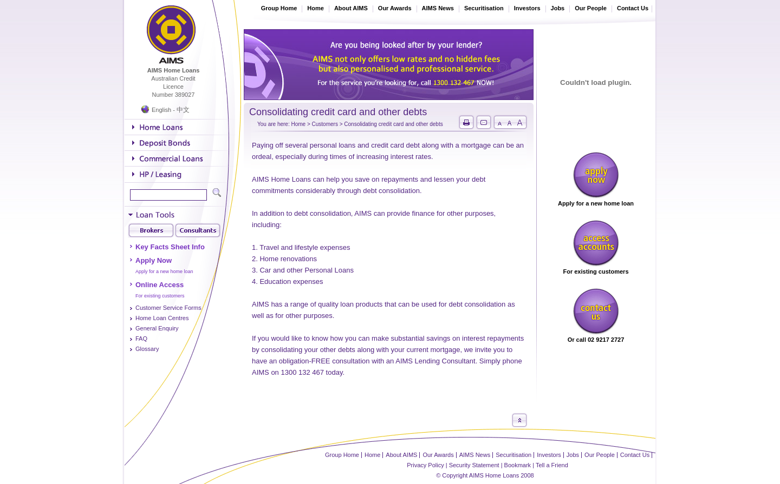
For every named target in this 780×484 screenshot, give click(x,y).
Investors (527, 8)
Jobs (558, 8)
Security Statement (474, 465)
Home (315, 8)
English (161, 110)
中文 (183, 110)
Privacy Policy (425, 465)
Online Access (159, 285)
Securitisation (484, 8)
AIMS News (438, 8)
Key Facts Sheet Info (170, 247)
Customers (325, 124)
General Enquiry (157, 328)
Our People (591, 8)
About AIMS (351, 8)
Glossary (147, 349)
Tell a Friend (552, 465)
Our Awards (395, 8)
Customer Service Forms (168, 307)
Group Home (279, 8)
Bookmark (517, 465)
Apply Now (153, 260)
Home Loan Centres (161, 318)
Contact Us (632, 8)
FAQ (141, 338)
